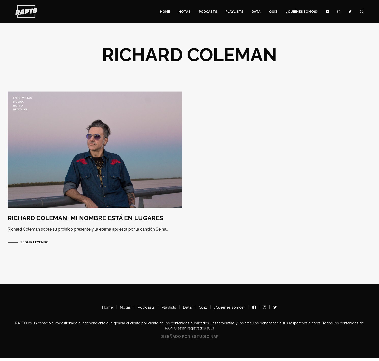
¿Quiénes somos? (302, 11)
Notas (184, 11)
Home (165, 11)
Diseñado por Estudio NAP (189, 339)
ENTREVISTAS (22, 98)
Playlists (234, 11)
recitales (20, 109)
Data (256, 11)
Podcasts (208, 11)
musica (18, 101)
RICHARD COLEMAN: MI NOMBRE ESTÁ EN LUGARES (85, 220)
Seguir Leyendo (34, 245)
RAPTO (18, 105)
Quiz (273, 11)
